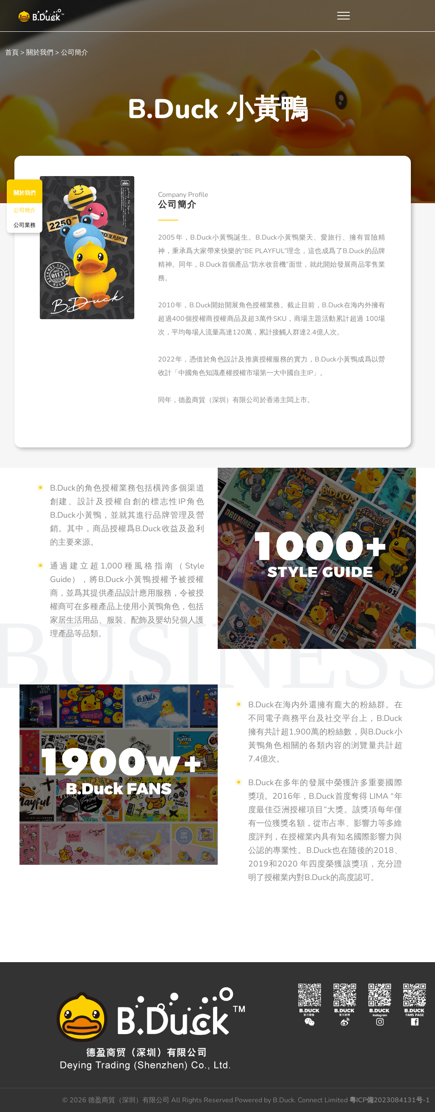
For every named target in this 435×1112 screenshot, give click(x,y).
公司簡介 (25, 210)
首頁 (12, 52)
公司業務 (25, 225)
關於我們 (39, 52)
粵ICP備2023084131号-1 (389, 1100)
